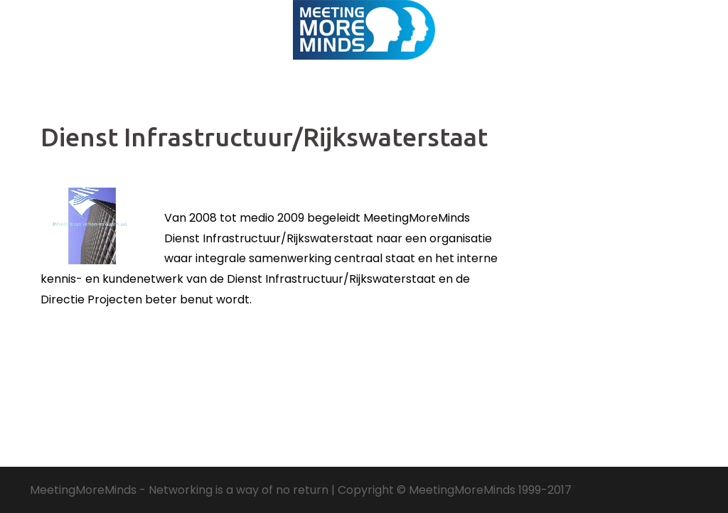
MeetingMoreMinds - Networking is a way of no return (179, 490)
